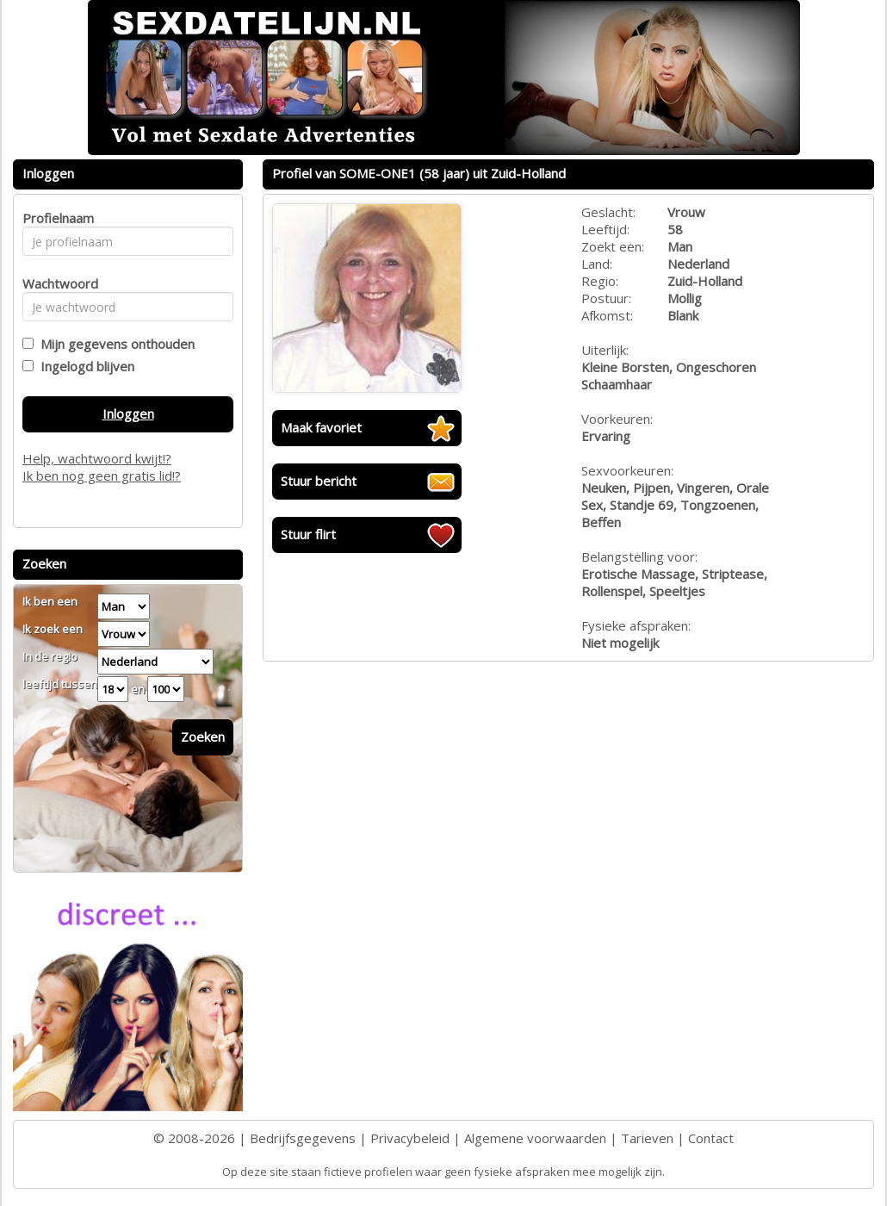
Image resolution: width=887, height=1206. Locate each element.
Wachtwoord (55, 283)
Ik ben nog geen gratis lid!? (101, 475)
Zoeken (203, 736)
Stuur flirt (308, 534)
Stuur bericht (319, 480)
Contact (711, 1138)
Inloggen (128, 413)
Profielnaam (55, 218)
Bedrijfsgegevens (303, 1138)
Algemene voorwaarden (535, 1138)
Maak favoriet (321, 427)
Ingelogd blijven (84, 366)
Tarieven (647, 1138)
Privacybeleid (410, 1138)
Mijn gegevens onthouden (114, 343)
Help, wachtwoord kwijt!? (96, 458)
